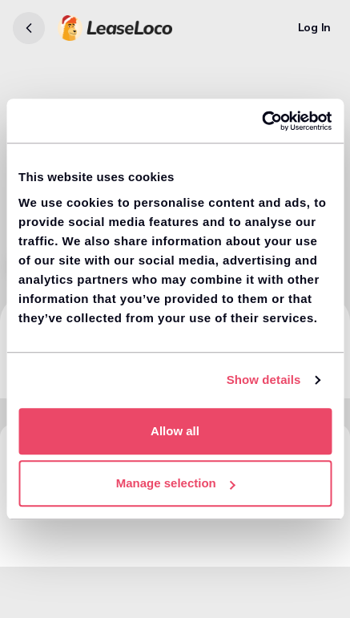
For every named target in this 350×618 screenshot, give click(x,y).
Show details (264, 379)
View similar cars (63, 539)
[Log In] (314, 28)
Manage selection (175, 483)
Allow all (175, 431)
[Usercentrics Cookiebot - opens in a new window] (261, 121)
